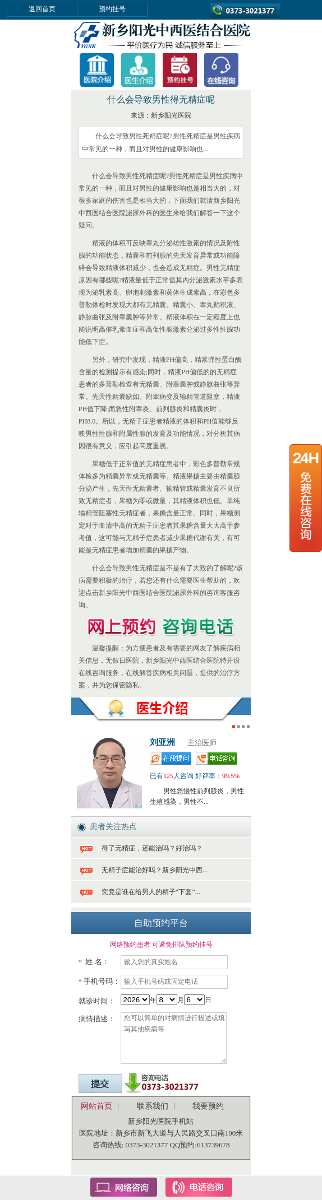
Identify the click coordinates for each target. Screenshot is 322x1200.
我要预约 (208, 1106)
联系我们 (152, 1106)
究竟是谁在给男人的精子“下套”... (151, 892)
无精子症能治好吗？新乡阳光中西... (155, 870)
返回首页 (42, 9)
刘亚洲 (162, 742)
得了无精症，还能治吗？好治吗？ (152, 848)
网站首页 (96, 1106)
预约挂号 (112, 9)
